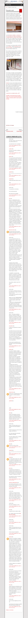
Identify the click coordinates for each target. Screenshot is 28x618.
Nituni (10, 412)
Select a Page (8, 4)
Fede (10, 509)
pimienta (10, 536)
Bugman (10, 156)
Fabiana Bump (11, 392)
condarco (10, 148)
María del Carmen (12, 229)
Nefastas (10, 349)
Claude (10, 457)
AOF (10, 198)
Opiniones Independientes (13, 482)
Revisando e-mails (10, 10)
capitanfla (10, 400)
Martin (10, 468)
